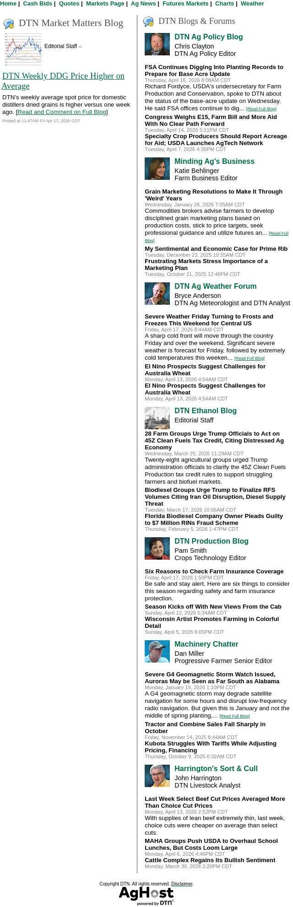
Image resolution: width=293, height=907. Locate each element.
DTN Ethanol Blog (205, 411)
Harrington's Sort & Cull (216, 768)
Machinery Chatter (206, 644)
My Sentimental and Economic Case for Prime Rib (216, 248)
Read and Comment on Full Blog (61, 111)
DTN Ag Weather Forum (215, 286)
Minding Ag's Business (214, 161)
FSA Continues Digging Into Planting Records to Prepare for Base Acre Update (214, 70)
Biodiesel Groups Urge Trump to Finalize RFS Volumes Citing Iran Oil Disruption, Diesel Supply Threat (215, 496)
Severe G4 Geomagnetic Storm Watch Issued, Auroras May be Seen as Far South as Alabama (212, 678)
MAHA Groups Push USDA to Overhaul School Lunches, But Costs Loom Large (211, 844)
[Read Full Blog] (261, 109)
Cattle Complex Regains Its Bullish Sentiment (210, 860)
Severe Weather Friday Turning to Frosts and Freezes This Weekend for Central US (209, 320)
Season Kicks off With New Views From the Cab (213, 606)
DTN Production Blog (211, 541)
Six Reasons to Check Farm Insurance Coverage (214, 571)
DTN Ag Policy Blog (208, 37)
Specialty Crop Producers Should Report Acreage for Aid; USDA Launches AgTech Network (216, 139)
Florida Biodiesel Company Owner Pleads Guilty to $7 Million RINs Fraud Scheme (214, 519)
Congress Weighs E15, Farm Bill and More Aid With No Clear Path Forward (211, 120)
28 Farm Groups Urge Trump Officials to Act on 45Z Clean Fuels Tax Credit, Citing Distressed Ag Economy (214, 440)
